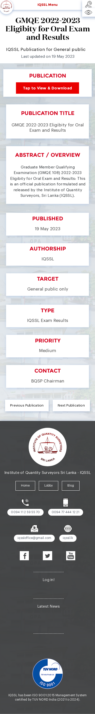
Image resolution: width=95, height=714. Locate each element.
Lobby (48, 485)
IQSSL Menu (47, 5)
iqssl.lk (68, 537)
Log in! (48, 580)
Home (25, 485)
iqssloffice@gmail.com (34, 537)
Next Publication (71, 405)
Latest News (48, 606)
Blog (70, 485)
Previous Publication (27, 405)
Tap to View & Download (47, 88)
